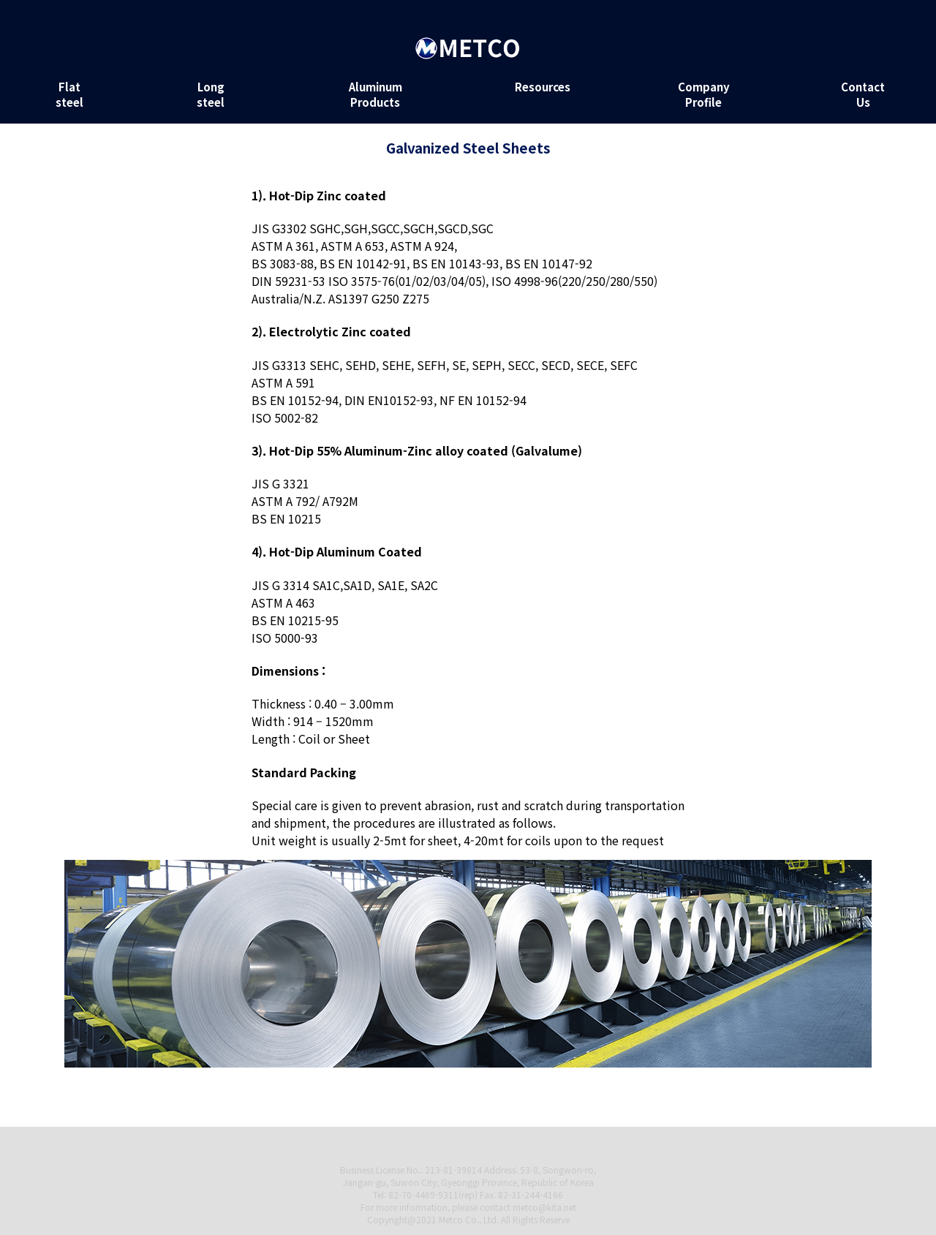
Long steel (210, 94)
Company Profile (704, 94)
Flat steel (69, 94)
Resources (542, 86)
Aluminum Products (375, 94)
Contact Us (863, 94)
